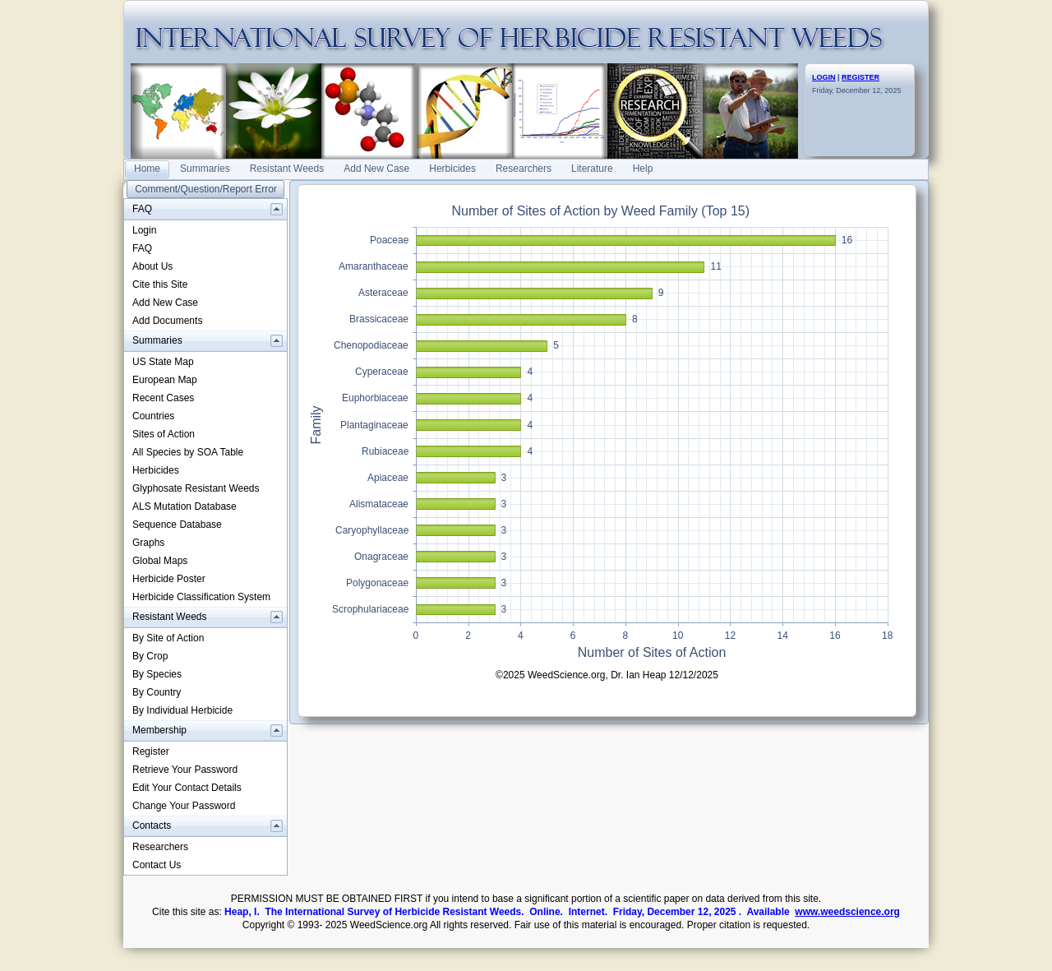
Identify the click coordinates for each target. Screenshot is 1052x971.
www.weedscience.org (847, 912)
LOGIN (824, 77)
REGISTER (860, 77)
